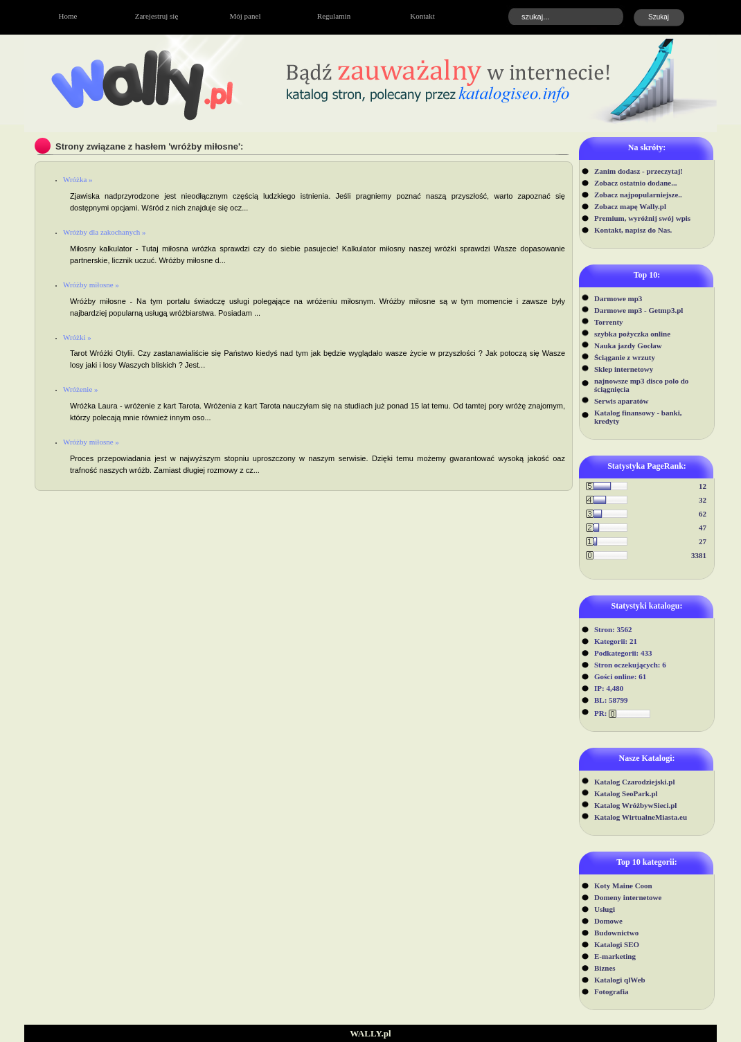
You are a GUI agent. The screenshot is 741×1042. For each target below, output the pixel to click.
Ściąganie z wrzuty (624, 357)
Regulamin (333, 16)
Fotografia (611, 991)
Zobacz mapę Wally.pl (630, 206)
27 (702, 541)
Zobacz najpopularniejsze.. (638, 194)
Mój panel (245, 16)
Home (68, 16)
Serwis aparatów (621, 401)
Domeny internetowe (627, 897)
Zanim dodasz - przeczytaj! (638, 171)
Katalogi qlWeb (619, 980)
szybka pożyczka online (632, 334)
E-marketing (615, 956)
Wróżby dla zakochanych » (104, 232)
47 (702, 527)
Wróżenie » (80, 389)
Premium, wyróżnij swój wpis (642, 218)
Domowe (608, 921)
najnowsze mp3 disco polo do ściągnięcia (641, 385)
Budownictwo (616, 932)
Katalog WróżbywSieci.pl (635, 805)
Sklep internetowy (623, 369)
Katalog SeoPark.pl (626, 793)
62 (702, 514)
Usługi (604, 909)
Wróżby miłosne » (91, 284)
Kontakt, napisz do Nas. (633, 230)
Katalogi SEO (616, 944)
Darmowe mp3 (618, 298)
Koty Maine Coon (623, 885)
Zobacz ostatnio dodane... (635, 183)
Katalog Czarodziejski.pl (634, 782)
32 (702, 500)
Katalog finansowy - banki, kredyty (638, 416)
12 (702, 486)
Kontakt (422, 16)
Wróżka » (78, 179)
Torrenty (608, 322)
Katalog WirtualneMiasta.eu (640, 817)
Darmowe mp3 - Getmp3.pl (638, 310)
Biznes (605, 968)
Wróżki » (77, 337)
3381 (698, 555)
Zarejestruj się (157, 16)
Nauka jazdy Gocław (628, 345)
